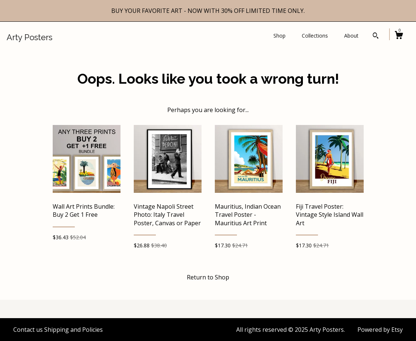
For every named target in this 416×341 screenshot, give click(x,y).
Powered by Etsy (380, 330)
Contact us (28, 330)
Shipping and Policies (73, 330)
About (351, 35)
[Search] (375, 36)
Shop (279, 35)
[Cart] (399, 36)
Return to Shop (208, 277)
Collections (315, 35)
